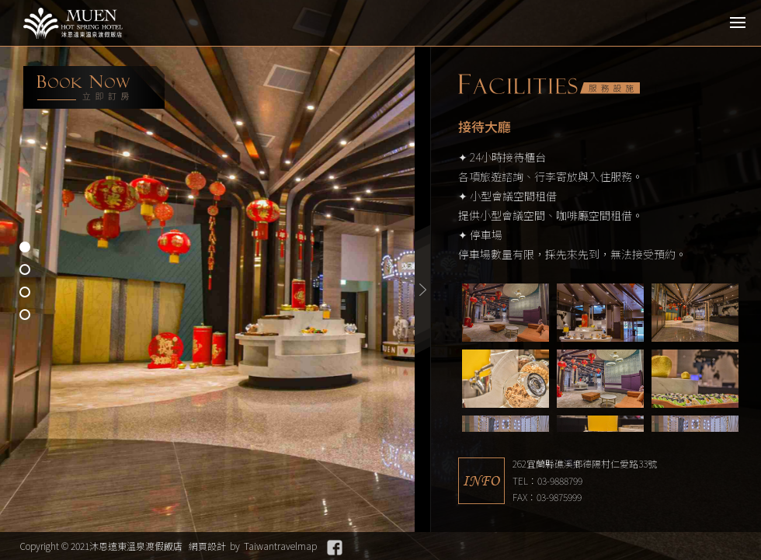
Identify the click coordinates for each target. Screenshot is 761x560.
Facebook (334, 547)
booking (94, 87)
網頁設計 (207, 545)
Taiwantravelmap (280, 545)
